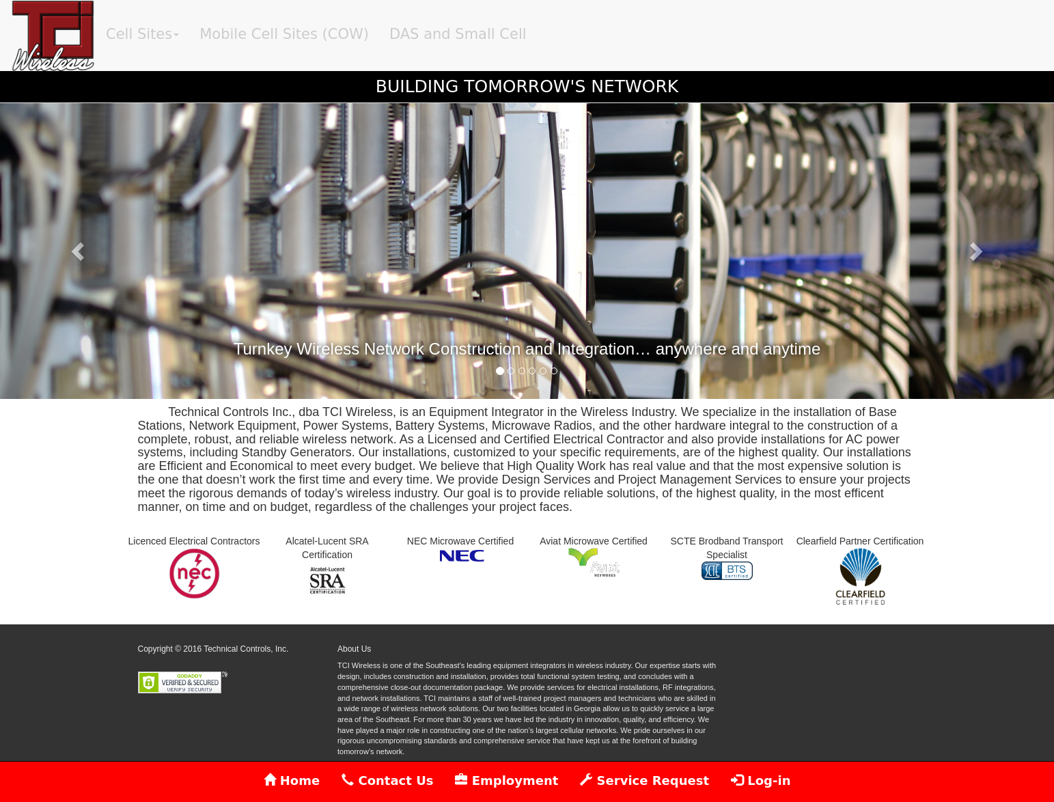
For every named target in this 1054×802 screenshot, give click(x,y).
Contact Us (387, 780)
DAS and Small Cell (458, 34)
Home (292, 780)
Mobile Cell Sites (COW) (284, 34)
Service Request (644, 780)
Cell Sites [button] (142, 34)
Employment (506, 780)
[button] (79, 250)
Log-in (760, 780)
